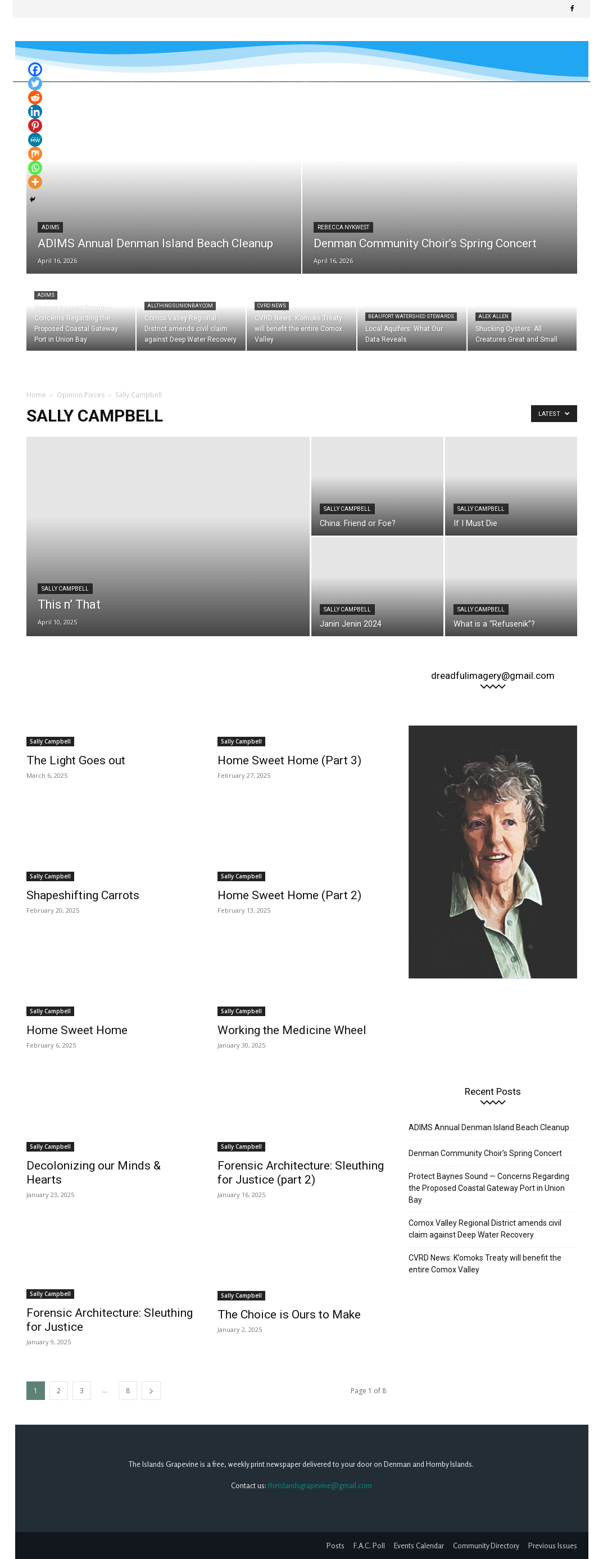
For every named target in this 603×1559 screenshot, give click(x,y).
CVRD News (271, 306)
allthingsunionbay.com (180, 306)
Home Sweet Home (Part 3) (289, 760)
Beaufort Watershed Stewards (411, 316)
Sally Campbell (65, 589)
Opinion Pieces (81, 395)
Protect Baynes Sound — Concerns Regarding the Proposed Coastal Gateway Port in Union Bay (489, 1188)
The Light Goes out (75, 760)
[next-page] (151, 1390)
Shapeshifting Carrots (82, 895)
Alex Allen (493, 316)
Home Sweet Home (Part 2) (289, 895)
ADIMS (50, 227)
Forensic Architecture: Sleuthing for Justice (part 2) (300, 1172)
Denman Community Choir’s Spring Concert (485, 1153)
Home (36, 395)
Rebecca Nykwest (343, 227)
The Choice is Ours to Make (289, 1314)
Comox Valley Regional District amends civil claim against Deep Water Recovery (485, 1228)
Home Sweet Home (77, 1030)
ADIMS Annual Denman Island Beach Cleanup (489, 1127)
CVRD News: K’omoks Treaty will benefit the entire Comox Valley (485, 1263)
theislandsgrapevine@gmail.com (320, 1485)
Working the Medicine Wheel (291, 1030)
